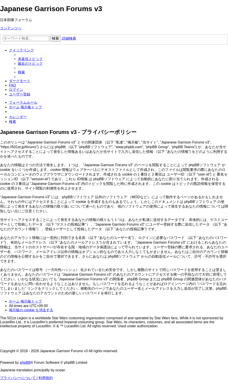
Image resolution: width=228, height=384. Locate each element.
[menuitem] (30, 59)
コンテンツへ (10, 28)
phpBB (25, 362)
